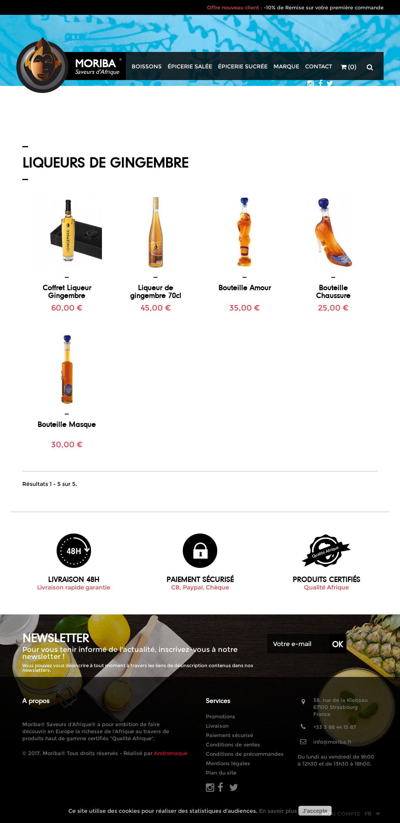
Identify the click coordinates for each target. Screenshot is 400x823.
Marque (286, 66)
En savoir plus (278, 810)
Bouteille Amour (244, 287)
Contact (318, 66)
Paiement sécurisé (229, 735)
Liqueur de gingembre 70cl (155, 291)
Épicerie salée (190, 66)
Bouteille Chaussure (333, 291)
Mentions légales (228, 763)
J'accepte (315, 811)
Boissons (147, 66)
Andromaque (171, 753)
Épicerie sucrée (243, 66)
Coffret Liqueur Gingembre (67, 291)
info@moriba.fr (332, 742)
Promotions (220, 716)
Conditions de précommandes (245, 754)
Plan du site (221, 772)
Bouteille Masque (67, 424)
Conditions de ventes (233, 744)
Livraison (217, 726)
